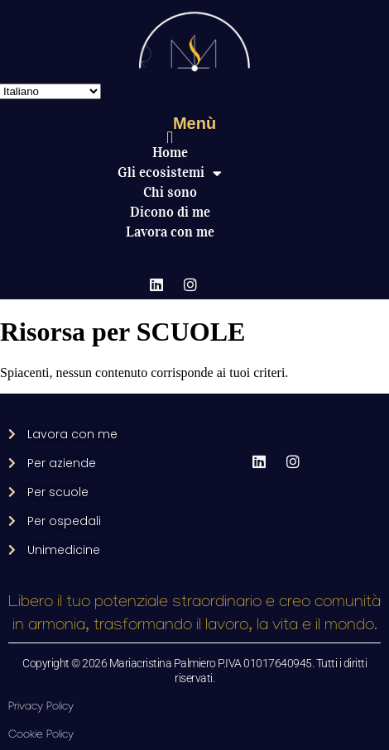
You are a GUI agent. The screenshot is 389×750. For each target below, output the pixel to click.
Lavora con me (170, 232)
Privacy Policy (41, 707)
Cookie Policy (41, 735)
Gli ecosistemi (170, 173)
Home (170, 152)
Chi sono (170, 192)
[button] (170, 137)
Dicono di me (170, 212)
